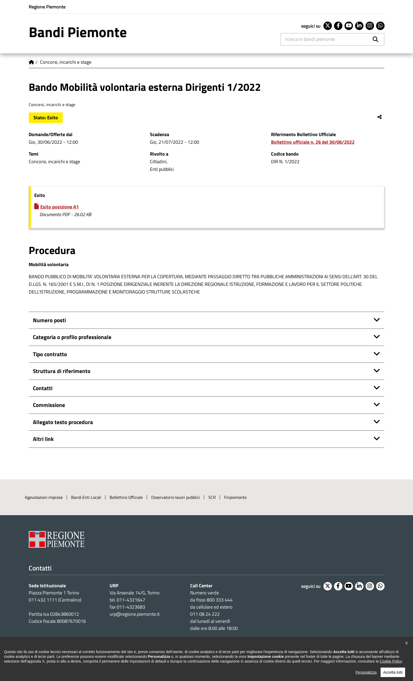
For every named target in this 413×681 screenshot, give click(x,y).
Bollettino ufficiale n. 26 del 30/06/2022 (313, 142)
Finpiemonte (235, 497)
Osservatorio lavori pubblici (175, 497)
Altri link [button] (43, 439)
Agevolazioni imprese (44, 497)
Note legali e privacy (106, 663)
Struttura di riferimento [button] (61, 371)
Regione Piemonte (47, 6)
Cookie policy (144, 663)
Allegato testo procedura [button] (63, 422)
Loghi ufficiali (177, 663)
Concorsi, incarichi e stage (65, 62)
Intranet (309, 663)
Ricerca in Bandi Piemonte (310, 39)
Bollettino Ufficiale (126, 497)
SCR (212, 497)
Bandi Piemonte (78, 32)
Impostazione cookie (213, 639)
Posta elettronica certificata (269, 663)
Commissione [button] (49, 405)
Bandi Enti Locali (86, 497)
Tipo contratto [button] (50, 354)
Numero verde (204, 592)
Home (31, 62)
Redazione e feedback (216, 663)
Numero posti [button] (49, 320)
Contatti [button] (42, 388)
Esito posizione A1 (59, 206)
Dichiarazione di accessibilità (54, 663)
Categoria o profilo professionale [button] (72, 337)
